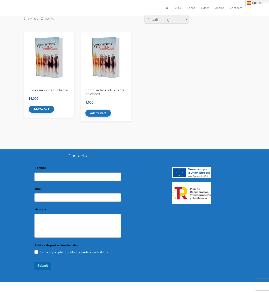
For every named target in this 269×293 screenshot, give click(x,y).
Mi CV (177, 8)
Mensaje (40, 209)
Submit (42, 265)
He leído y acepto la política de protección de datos (74, 252)
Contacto (236, 8)
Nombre (41, 168)
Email (39, 188)
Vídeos (205, 8)
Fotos (191, 8)
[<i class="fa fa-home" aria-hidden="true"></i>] (167, 8)
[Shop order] (166, 20)
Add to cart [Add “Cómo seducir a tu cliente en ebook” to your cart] (98, 113)
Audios (219, 8)
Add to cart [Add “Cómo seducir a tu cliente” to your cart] (41, 109)
